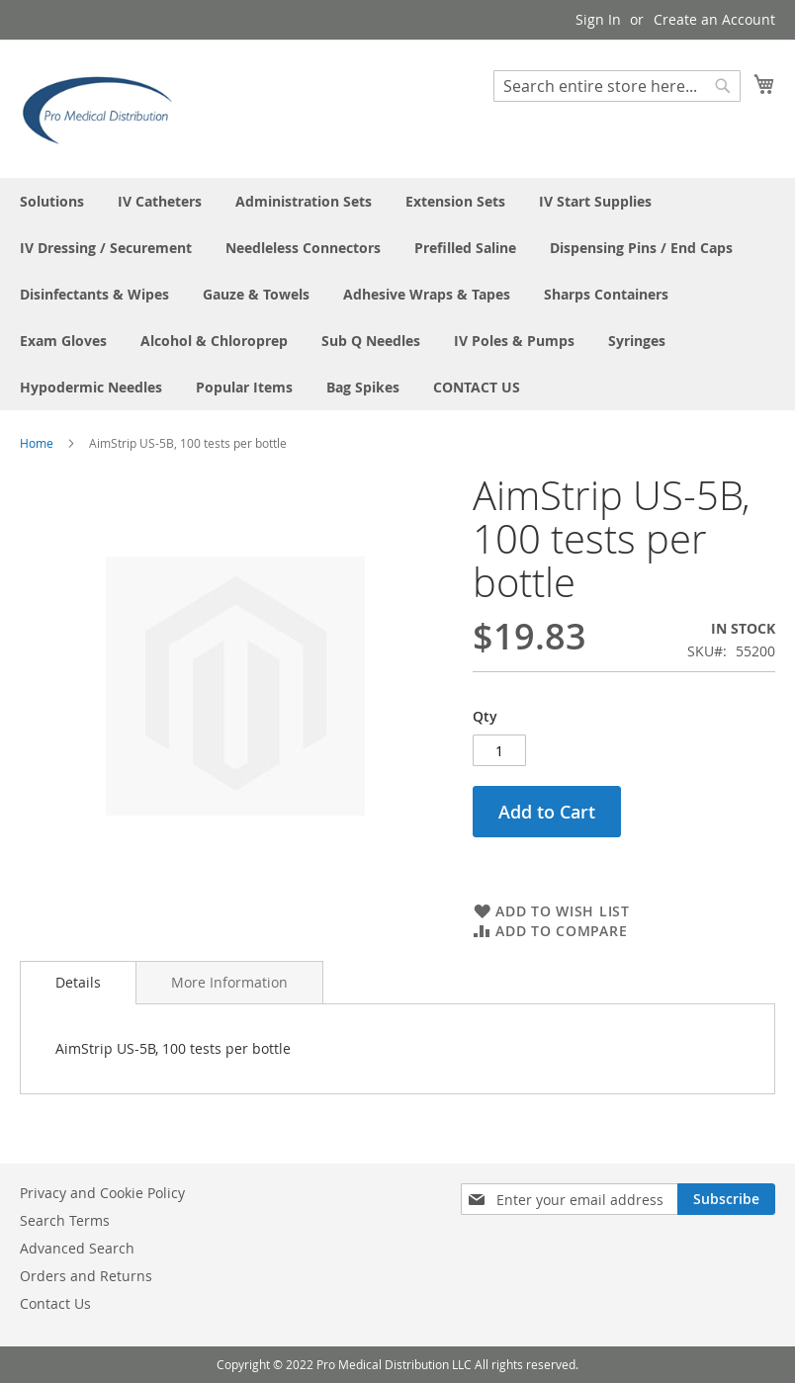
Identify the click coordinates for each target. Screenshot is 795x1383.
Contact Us (55, 1303)
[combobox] (617, 86)
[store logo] (104, 107)
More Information (229, 982)
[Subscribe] (726, 1199)
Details (78, 982)
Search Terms (65, 1220)
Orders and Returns (86, 1275)
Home (36, 443)
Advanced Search (77, 1248)
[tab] (78, 982)
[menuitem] (52, 201)
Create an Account (714, 19)
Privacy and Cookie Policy (102, 1192)
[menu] (397, 294)
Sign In (598, 19)
